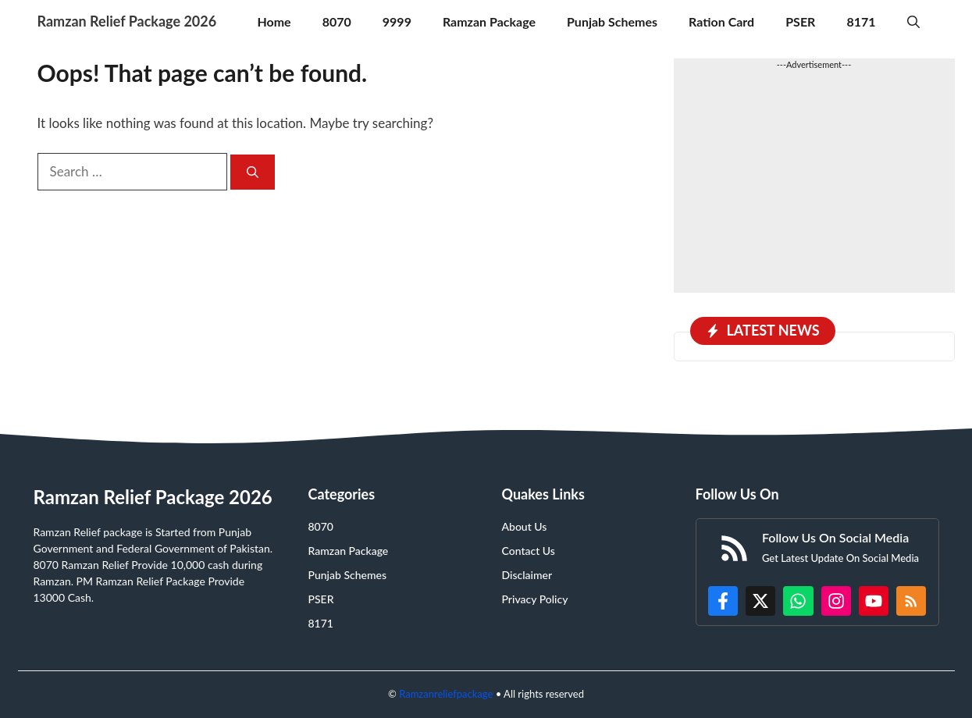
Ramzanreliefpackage (446, 694)
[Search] (252, 172)
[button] (913, 21)
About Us (524, 526)
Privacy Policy (535, 599)
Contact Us (528, 550)
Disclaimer (527, 574)
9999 (397, 21)
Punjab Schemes (612, 21)
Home (273, 21)
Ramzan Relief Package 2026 (127, 21)
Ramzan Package (489, 21)
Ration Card (721, 21)
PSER (800, 21)
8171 (860, 21)
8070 (336, 21)
